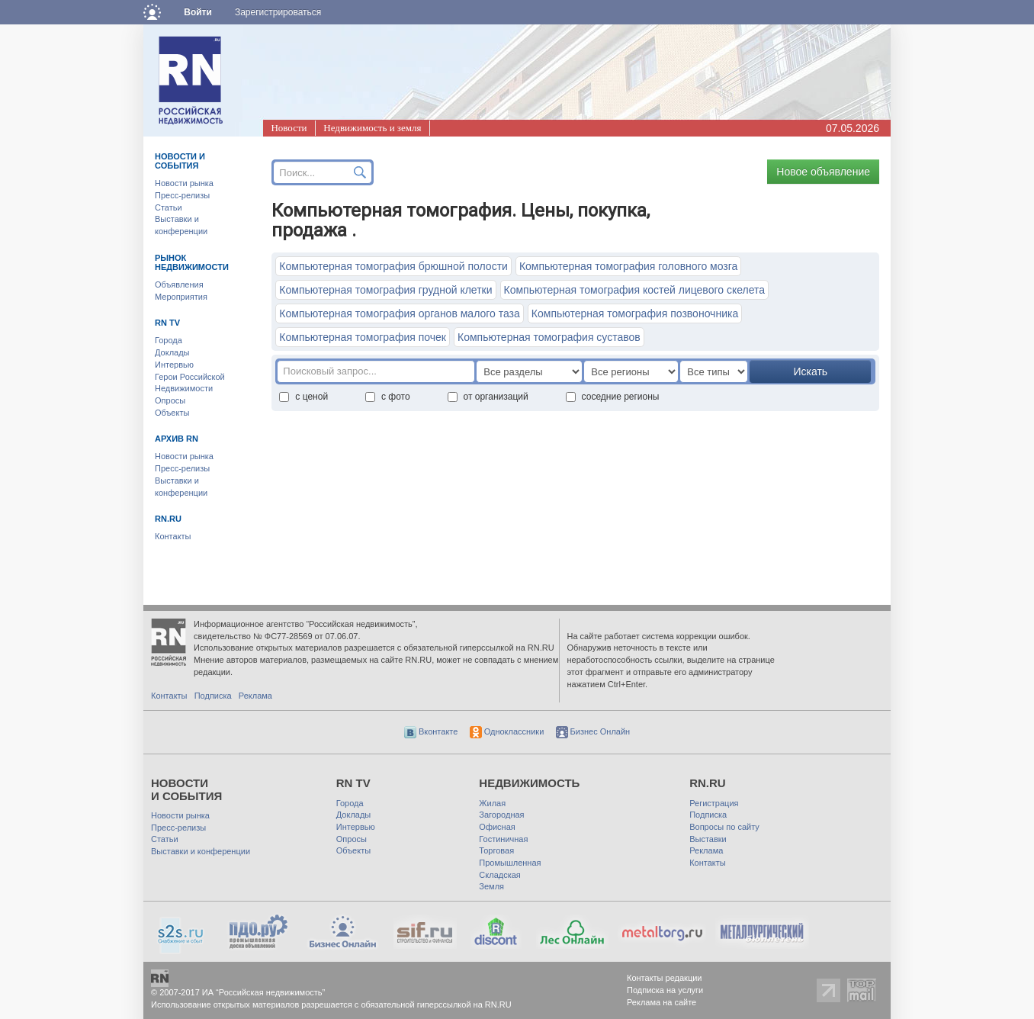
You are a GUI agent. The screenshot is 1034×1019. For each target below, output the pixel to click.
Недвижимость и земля (372, 127)
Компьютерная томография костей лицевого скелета (635, 290)
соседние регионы (613, 396)
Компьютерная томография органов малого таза (399, 313)
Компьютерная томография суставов (549, 337)
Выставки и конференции (200, 851)
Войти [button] (198, 12)
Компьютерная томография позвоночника (634, 313)
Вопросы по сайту (724, 826)
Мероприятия (181, 296)
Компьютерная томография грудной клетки (385, 290)
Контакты (173, 536)
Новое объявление (823, 172)
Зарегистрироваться (278, 12)
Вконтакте (431, 731)
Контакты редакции (664, 977)
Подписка (213, 695)
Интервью (174, 364)
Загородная (501, 814)
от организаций (488, 396)
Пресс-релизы (182, 195)
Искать (810, 371)
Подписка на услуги (665, 990)
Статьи (168, 207)
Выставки (708, 839)
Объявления (179, 284)
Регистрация (713, 803)
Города (168, 340)
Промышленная (510, 862)
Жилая (492, 803)
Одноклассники (507, 731)
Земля (491, 886)
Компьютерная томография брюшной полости (393, 266)
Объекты (172, 412)
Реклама (255, 695)
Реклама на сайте (661, 1002)
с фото (387, 396)
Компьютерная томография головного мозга (628, 266)
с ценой (303, 396)
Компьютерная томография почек (362, 337)
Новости (289, 127)
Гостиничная (503, 839)
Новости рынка (184, 183)
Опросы (170, 400)
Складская (499, 874)
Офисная (497, 826)
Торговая (496, 850)
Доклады (172, 352)
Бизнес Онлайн (593, 731)
